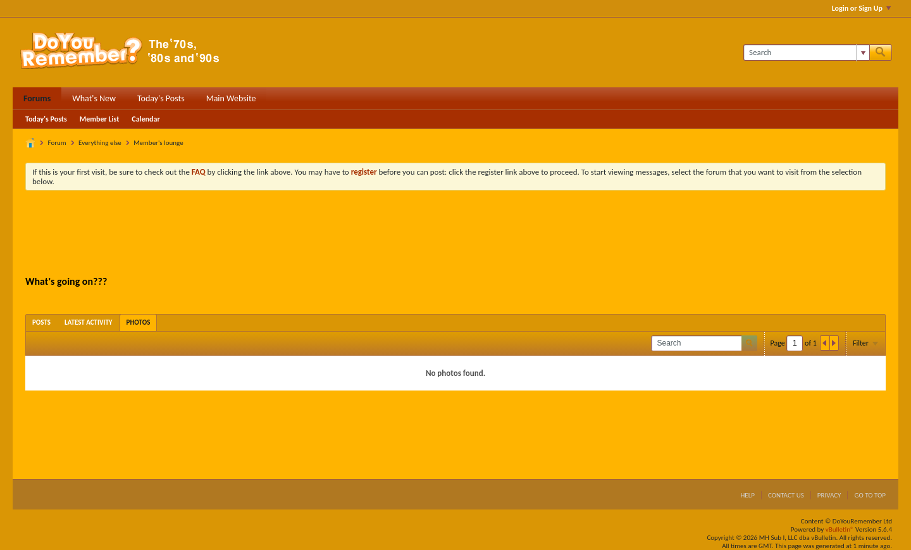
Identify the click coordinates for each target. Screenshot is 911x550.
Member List (100, 119)
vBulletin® (840, 529)
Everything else (99, 143)
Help (747, 495)
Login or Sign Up (861, 8)
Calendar (145, 119)
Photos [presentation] (139, 322)
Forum (57, 143)
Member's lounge (158, 143)
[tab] (41, 322)
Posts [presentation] (41, 322)
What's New (94, 98)
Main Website (231, 98)
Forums (37, 98)
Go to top (870, 495)
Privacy (829, 495)
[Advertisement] (455, 234)
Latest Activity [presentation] (89, 322)
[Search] (806, 52)
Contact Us (786, 495)
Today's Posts (161, 98)
